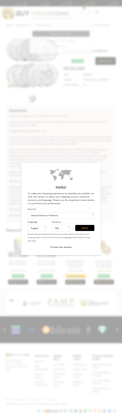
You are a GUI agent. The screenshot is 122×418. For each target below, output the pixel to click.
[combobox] (61, 215)
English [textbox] (34, 228)
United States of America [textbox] (44, 215)
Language (33, 221)
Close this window (61, 247)
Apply (84, 228)
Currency (56, 221)
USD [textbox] (57, 228)
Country (32, 209)
